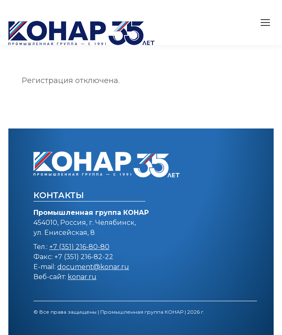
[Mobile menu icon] (265, 22)
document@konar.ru (93, 267)
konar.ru (82, 277)
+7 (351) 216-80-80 (79, 247)
